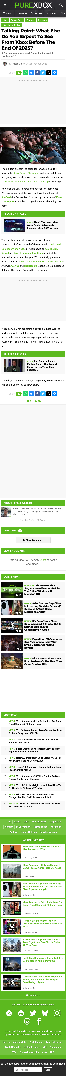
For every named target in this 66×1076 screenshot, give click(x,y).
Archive (13, 832)
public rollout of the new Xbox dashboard (41, 261)
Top (8, 821)
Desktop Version (48, 832)
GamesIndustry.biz (29, 1052)
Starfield (6, 197)
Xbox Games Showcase (26, 173)
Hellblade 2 (30, 265)
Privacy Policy (23, 826)
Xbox (5, 20)
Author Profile (27, 520)
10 (18, 667)
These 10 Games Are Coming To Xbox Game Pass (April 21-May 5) (35, 768)
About (17, 821)
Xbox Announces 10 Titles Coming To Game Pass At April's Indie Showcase (35, 777)
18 (18, 595)
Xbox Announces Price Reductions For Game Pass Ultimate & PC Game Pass (35, 722)
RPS (52, 1052)
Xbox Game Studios (11, 25)
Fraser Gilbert (18, 63)
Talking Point (17, 20)
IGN (44, 1047)
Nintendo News (31, 1047)
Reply (41, 520)
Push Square (36, 1042)
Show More (33, 995)
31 (18, 631)
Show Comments (33, 540)
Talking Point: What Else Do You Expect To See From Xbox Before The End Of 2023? (30, 39)
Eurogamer (55, 1047)
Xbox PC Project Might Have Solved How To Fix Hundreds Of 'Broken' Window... (35, 787)
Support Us (55, 821)
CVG (44, 1052)
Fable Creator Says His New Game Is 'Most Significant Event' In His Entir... (34, 750)
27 (18, 613)
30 (39, 401)
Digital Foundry (13, 1047)
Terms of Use (40, 826)
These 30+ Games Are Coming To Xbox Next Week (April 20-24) (34, 805)
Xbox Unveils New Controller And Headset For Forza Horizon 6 (34, 741)
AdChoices (22, 1034)
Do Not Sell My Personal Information (44, 1034)
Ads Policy (56, 826)
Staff (26, 821)
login (43, 560)
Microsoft (42, 20)
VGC (14, 1052)
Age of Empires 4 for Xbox (28, 253)
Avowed (14, 265)
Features (30, 20)
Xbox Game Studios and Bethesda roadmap (25, 181)
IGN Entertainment (45, 1031)
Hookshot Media (19, 1031)
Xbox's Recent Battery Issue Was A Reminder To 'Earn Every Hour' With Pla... (35, 732)
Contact (9, 826)
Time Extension (54, 1042)
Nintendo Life (19, 1042)
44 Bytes (11, 1034)
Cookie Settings (29, 832)
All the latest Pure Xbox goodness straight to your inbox (33, 1063)
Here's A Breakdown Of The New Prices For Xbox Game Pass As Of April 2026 (35, 759)
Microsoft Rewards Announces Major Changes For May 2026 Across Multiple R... (31, 796)
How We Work (39, 821)
